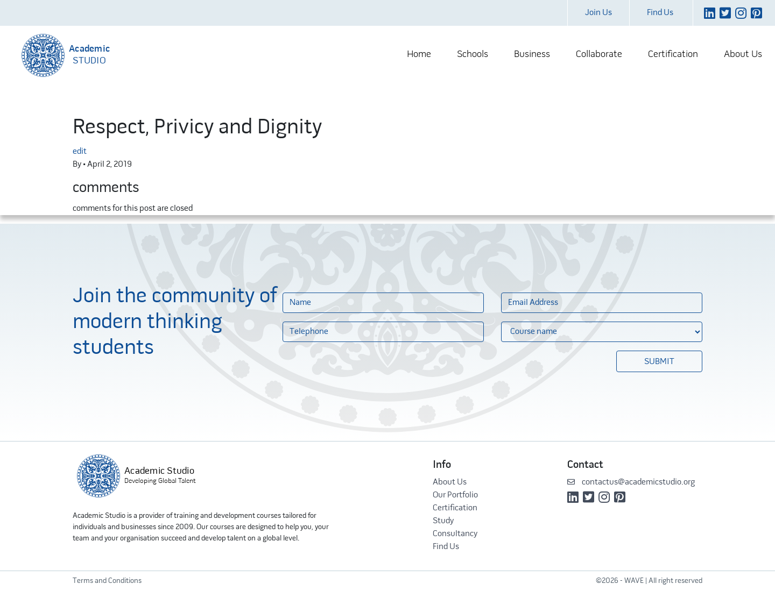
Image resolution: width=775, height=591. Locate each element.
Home (419, 54)
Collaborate (599, 54)
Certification (673, 54)
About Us (743, 54)
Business (532, 54)
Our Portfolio (455, 495)
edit (80, 151)
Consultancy (455, 534)
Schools (472, 54)
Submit (659, 362)
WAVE (634, 581)
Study (443, 521)
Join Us (598, 13)
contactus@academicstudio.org (631, 482)
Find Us (660, 13)
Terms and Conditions (107, 581)
